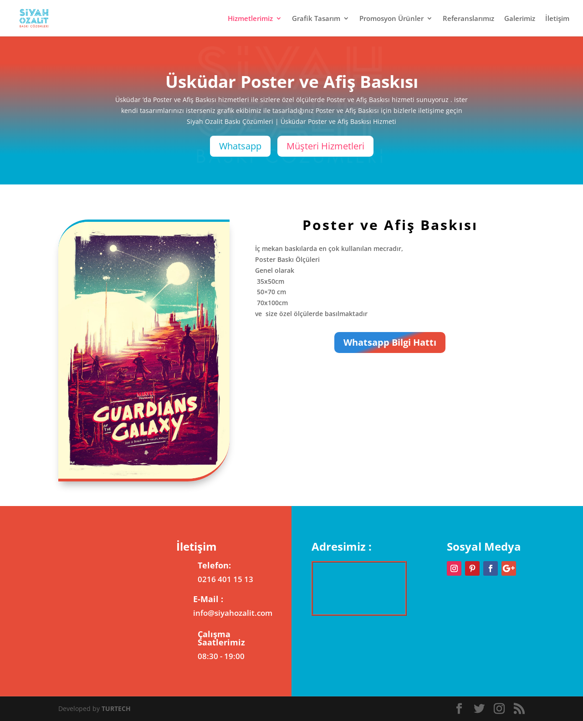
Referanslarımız (468, 19)
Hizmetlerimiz (250, 19)
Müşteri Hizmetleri (325, 146)
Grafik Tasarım (316, 19)
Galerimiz (519, 19)
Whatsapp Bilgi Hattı (389, 342)
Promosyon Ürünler (391, 19)
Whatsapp (240, 146)
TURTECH (116, 708)
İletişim (557, 19)
